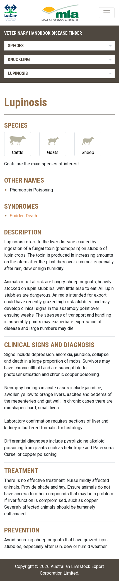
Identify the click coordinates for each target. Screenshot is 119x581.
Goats (52, 143)
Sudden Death (23, 215)
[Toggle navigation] (107, 12)
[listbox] (59, 45)
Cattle (17, 143)
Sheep (87, 143)
